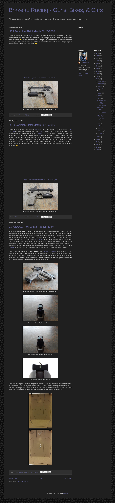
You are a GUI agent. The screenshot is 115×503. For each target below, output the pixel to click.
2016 (97, 79)
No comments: (35, 115)
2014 (97, 139)
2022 (97, 63)
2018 (97, 74)
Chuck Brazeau (85, 62)
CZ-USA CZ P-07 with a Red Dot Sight (31, 226)
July (99, 95)
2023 (97, 61)
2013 (97, 142)
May (99, 123)
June (99, 98)
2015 (97, 137)
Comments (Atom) (22, 481)
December (101, 81)
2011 (97, 147)
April (99, 126)
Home (40, 478)
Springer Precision (50, 251)
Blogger (65, 493)
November (101, 83)
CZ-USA (41, 131)
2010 (97, 150)
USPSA (31, 35)
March (100, 128)
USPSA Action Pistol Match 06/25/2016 (32, 31)
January (100, 133)
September (101, 89)
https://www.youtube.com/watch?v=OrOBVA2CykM (40, 180)
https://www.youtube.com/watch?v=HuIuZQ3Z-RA (40, 78)
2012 (97, 144)
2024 (97, 58)
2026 (97, 53)
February (100, 131)
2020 (97, 68)
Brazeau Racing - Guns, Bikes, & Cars (56, 10)
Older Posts (67, 478)
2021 (97, 66)
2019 (97, 71)
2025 (97, 55)
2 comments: (34, 472)
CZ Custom (39, 133)
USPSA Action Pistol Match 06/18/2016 (32, 124)
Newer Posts (13, 478)
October (100, 86)
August (100, 93)
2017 (97, 76)
